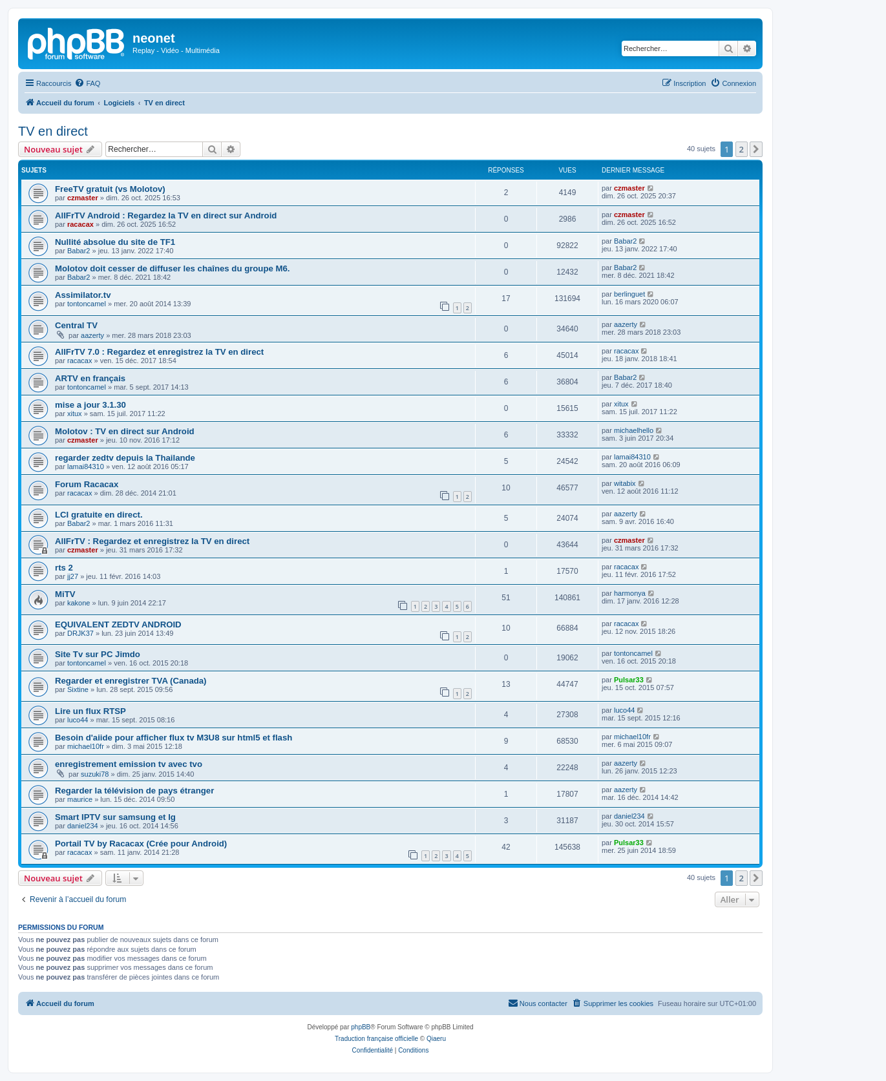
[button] (756, 149)
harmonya (630, 593)
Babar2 (78, 251)
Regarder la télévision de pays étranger (134, 790)
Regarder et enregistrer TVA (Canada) (131, 681)
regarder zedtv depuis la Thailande (125, 458)
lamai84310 (85, 466)
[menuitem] (87, 83)
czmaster (82, 198)
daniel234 (82, 826)
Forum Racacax (86, 484)
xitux (74, 413)
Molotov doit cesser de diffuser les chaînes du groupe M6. (172, 268)
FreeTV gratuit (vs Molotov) (110, 189)
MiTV (65, 594)
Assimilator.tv (83, 295)
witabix (625, 483)
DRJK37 (80, 633)
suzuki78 (95, 774)
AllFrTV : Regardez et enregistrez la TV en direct (152, 541)
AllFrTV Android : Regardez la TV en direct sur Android (166, 215)
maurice (79, 799)
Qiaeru (436, 1038)
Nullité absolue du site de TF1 (115, 242)
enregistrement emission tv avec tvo (128, 764)
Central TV (76, 325)
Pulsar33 (629, 680)
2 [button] (741, 149)
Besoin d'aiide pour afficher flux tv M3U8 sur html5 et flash (173, 737)
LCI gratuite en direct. (99, 515)
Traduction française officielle (376, 1038)
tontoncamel (86, 304)
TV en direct (53, 131)
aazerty (92, 335)
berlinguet (629, 294)
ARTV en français (90, 378)
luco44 (77, 720)
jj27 (72, 576)
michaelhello (633, 430)
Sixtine (78, 689)
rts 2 (64, 567)
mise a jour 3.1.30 (90, 405)
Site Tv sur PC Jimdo (97, 654)
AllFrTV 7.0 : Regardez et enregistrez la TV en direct (159, 352)
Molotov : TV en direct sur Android (125, 431)
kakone (78, 603)
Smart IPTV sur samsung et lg (115, 817)
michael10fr (85, 746)
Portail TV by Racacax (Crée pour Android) (141, 843)
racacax (80, 224)
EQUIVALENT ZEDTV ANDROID (118, 624)
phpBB (360, 1027)
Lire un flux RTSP (90, 711)
